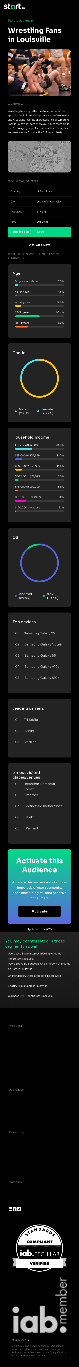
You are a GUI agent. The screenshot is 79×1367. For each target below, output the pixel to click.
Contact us (17, 1160)
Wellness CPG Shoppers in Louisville (30, 996)
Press (13, 1203)
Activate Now (39, 245)
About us (15, 1189)
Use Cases (16, 1090)
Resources (16, 1132)
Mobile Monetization (23, 1118)
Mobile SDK (17, 1068)
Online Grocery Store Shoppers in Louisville (34, 975)
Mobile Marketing (21, 1111)
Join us (14, 1196)
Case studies (18, 1139)
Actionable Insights (23, 1075)
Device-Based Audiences (27, 1040)
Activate (40, 911)
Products (15, 1026)
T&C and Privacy (20, 1153)
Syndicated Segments (24, 1054)
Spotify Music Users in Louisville (27, 985)
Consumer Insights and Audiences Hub (36, 1097)
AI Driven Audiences (23, 1047)
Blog (12, 1146)
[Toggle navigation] (72, 6)
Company (15, 1182)
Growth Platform (21, 1061)
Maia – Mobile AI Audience (28, 1033)
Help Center (17, 1167)
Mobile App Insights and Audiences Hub (37, 1104)
